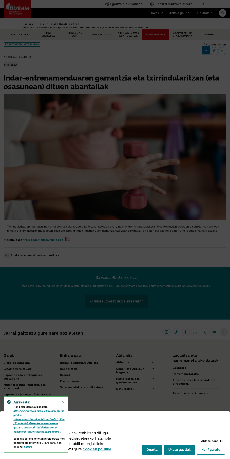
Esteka (28, 447)
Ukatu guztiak (180, 451)
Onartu (154, 451)
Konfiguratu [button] (213, 451)
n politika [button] (97, 449)
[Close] (63, 401)
